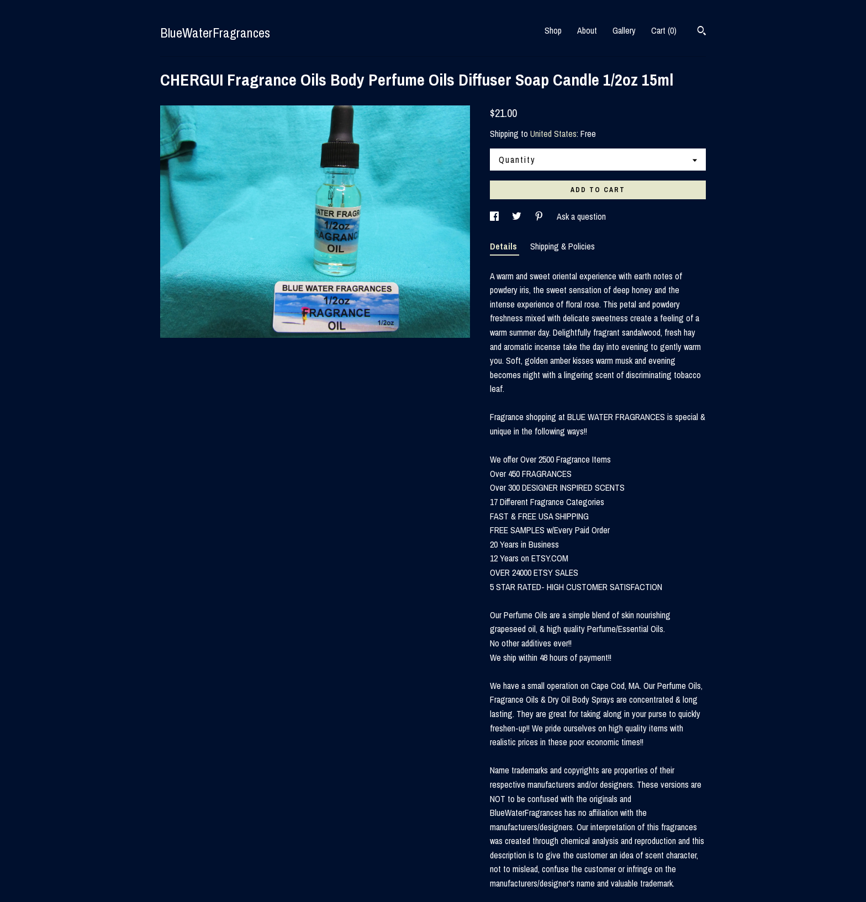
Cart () (664, 30)
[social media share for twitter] (518, 216)
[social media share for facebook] (495, 216)
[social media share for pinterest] (540, 216)
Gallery (624, 30)
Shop (553, 30)
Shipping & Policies (562, 246)
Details (504, 246)
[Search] (702, 32)
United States (553, 134)
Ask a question (581, 216)
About (587, 30)
